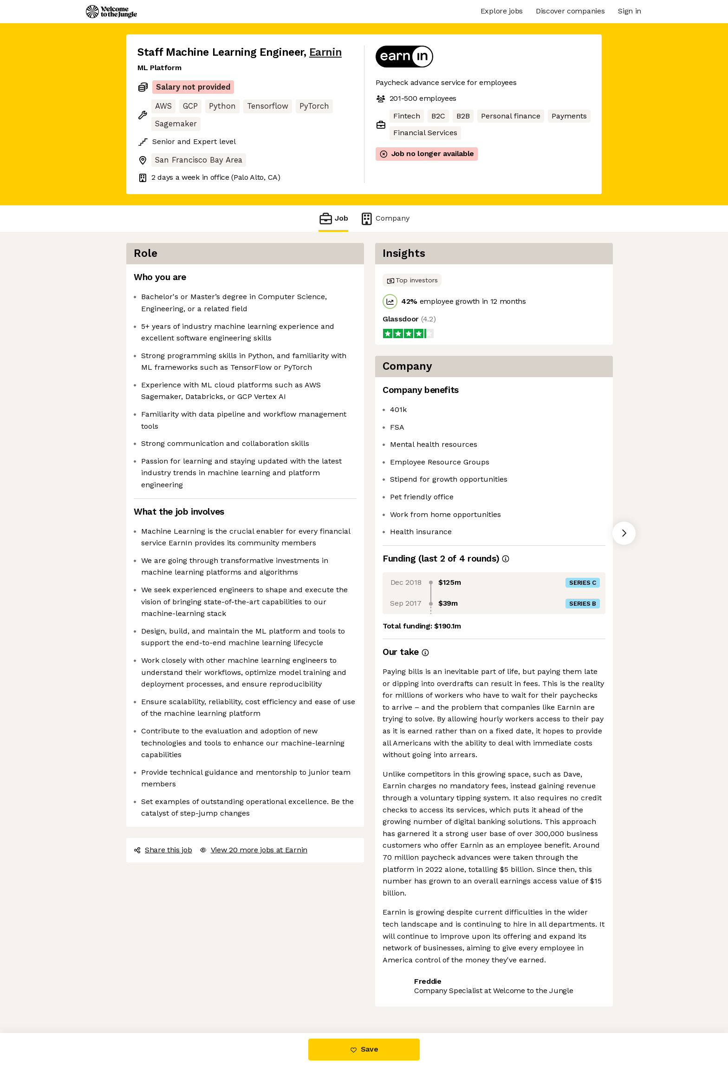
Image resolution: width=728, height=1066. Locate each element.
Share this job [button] (163, 849)
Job (333, 218)
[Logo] (111, 11)
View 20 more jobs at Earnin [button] (253, 849)
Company (384, 218)
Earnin (325, 52)
